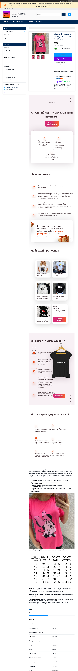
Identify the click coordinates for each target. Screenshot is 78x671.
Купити (63, 54)
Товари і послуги (17, 21)
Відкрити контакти (59, 319)
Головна (7, 21)
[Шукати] (64, 14)
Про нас (30, 21)
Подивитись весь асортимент (52, 123)
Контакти (39, 21)
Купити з (62, 59)
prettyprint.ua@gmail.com (12, 87)
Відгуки (6, 38)
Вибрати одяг (59, 395)
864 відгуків (64, 1)
